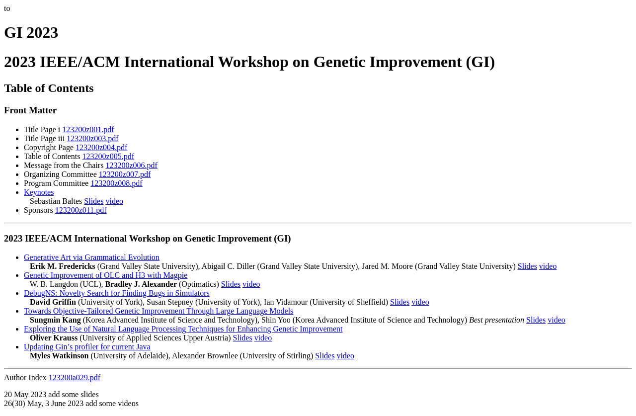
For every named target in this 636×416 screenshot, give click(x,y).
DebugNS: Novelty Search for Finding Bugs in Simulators (117, 293)
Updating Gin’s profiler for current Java (87, 346)
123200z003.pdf (92, 138)
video (114, 201)
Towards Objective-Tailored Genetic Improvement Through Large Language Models (158, 311)
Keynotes (39, 192)
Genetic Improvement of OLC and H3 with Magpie (105, 275)
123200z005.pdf (108, 156)
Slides (93, 201)
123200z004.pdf (101, 147)
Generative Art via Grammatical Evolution (91, 257)
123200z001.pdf (88, 129)
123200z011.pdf (81, 210)
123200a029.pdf (74, 377)
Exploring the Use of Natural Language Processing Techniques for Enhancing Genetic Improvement (183, 329)
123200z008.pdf (116, 183)
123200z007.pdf (125, 174)
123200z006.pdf (131, 165)
